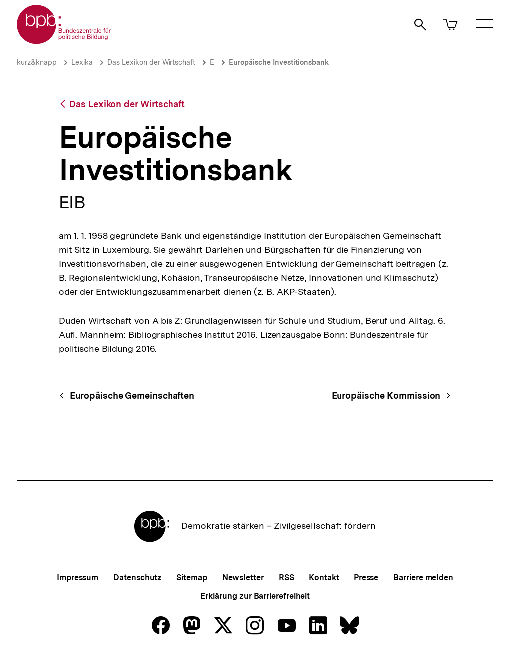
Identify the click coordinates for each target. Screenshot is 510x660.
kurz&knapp (37, 62)
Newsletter (243, 577)
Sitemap (191, 577)
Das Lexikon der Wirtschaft (151, 62)
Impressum (77, 577)
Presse (366, 577)
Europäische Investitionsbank (279, 62)
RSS (286, 577)
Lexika (82, 62)
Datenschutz (137, 577)
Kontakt (324, 577)
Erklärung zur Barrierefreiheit (255, 596)
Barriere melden (423, 577)
